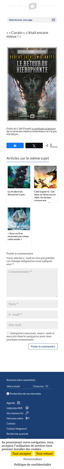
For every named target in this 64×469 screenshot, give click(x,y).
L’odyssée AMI (18, 408)
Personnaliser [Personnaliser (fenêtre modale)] (32, 459)
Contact (11, 423)
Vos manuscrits (18, 413)
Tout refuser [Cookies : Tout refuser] (44, 453)
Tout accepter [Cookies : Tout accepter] (21, 453)
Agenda (14, 402)
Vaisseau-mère (18, 418)
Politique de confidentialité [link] (32, 464)
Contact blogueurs (16, 428)
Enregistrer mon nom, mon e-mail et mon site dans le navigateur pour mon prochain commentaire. (30, 336)
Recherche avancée (17, 433)
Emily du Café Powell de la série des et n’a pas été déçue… (31, 131)
